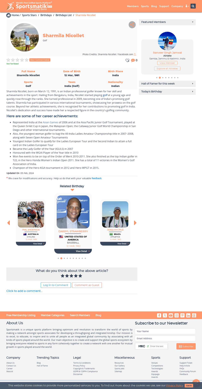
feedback (96, 178)
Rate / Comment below (39, 60)
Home (15, 15)
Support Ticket (186, 363)
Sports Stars (29, 15)
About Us (10, 363)
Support (164, 6)
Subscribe (186, 346)
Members (133, 6)
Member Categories (52, 315)
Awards (154, 371)
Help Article (185, 365)
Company (177, 6)
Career (9, 368)
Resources (119, 363)
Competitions (157, 365)
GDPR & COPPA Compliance (85, 371)
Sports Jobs (119, 368)
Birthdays (46, 15)
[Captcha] (158, 346)
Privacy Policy (174, 385)
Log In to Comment (55, 285)
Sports (145, 6)
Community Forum (188, 371)
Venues (154, 363)
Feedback (184, 374)
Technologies (157, 368)
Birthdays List (64, 15)
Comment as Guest (86, 285)
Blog (154, 6)
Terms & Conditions (82, 363)
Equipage (155, 374)
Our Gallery (120, 365)
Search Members (80, 315)
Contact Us (11, 365)
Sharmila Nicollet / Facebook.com (108, 54)
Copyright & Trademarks (84, 368)
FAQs (182, 368)
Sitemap (118, 371)
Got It (189, 386)
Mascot (9, 371)
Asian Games (50, 122)
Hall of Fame (42, 365)
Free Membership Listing (20, 315)
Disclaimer (78, 374)
